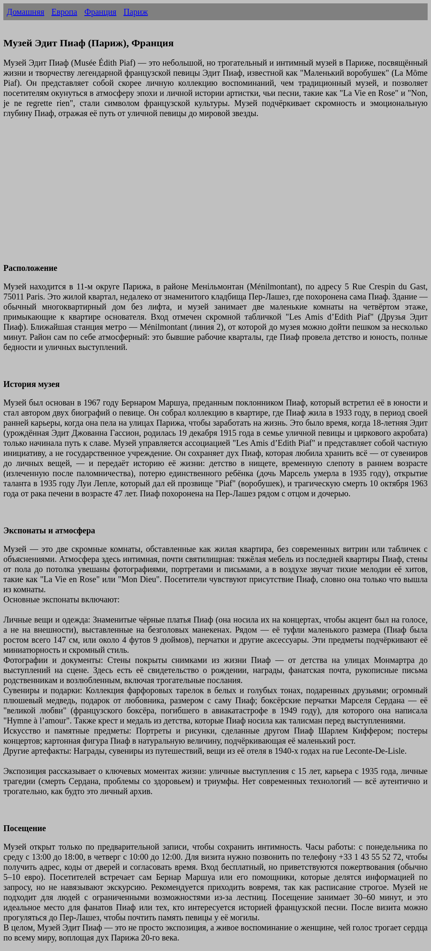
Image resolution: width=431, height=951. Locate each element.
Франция (100, 11)
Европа (64, 11)
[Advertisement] (215, 195)
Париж (135, 11)
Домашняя (25, 11)
